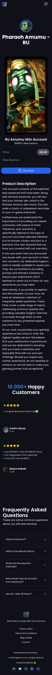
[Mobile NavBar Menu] (47, 4)
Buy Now (26, 170)
